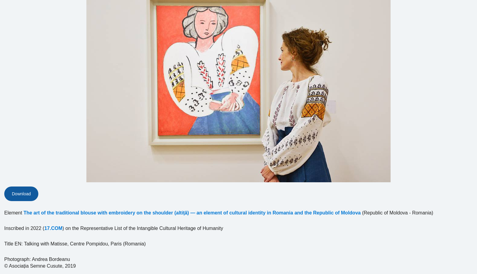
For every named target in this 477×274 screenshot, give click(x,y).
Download (21, 193)
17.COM (53, 228)
